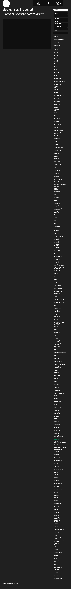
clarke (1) (56, 153)
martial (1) (56, 363)
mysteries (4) (57, 390)
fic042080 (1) (56, 247)
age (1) (55, 87)
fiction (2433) (57, 250)
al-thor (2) (56, 90)
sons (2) (56, 498)
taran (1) (56, 523)
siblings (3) (56, 491)
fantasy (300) (57, 226)
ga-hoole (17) (57, 268)
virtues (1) (56, 558)
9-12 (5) (55, 75)
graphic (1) (56, 290)
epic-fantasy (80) (58, 208)
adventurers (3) (57, 84)
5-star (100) (56, 72)
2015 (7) (55, 57)
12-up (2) (56, 49)
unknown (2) (57, 549)
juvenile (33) (57, 329)
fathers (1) (56, 230)
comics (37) (56, 158)
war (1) (55, 561)
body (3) (56, 127)
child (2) (56, 141)
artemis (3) (56, 109)
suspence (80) (57, 518)
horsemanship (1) (58, 308)
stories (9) (56, 512)
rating (23, 17)
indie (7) (56, 319)
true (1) (56, 544)
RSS (17, 583)
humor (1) (56, 310)
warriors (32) (57, 563)
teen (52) (56, 526)
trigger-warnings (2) (59, 540)
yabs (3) (56, 575)
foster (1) (56, 261)
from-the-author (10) (59, 265)
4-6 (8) (55, 69)
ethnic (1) (56, 211)
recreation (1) (57, 452)
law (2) (55, 335)
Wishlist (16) (57, 43)
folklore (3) (57, 259)
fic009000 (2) (56, 239)
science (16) (56, 480)
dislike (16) (56, 181)
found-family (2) (57, 262)
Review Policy (58, 26)
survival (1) (56, 517)
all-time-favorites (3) (59, 95)
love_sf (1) (56, 350)
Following (38, 3)
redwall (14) (57, 457)
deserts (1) (56, 176)
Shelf (56, 16)
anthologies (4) (57, 103)
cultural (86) (57, 170)
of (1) (55, 415)
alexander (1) (57, 92)
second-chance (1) (58, 483)
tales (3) (56, 521)
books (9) (56, 133)
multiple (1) (56, 387)
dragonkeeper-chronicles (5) (60, 185)
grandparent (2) (57, 285)
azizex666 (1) (57, 118)
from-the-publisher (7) (59, 267)
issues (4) (56, 327)
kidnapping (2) (57, 332)
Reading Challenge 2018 (60, 29)
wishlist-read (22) (58, 567)
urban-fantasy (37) (58, 552)
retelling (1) (57, 466)
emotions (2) (57, 203)
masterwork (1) (57, 367)
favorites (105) (57, 233)
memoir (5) (56, 373)
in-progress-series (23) (59, 317)
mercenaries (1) (57, 375)
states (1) (56, 509)
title (19, 17)
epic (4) (55, 206)
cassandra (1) (57, 138)
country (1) (56, 167)
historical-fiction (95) (59, 302)
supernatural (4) (58, 515)
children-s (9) (57, 144)
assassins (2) (57, 113)
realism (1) (56, 451)
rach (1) (56, 441)
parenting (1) (57, 424)
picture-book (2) (58, 430)
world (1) (56, 572)
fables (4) (56, 217)
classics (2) (56, 156)
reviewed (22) (57, 471)
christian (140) (57, 150)
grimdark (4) (57, 293)
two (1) (55, 546)
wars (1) (56, 564)
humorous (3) (57, 311)
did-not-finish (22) (58, 179)
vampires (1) (56, 555)
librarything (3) (57, 343)
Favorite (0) (56, 42)
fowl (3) (56, 264)
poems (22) (56, 435)
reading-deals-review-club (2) (60, 448)
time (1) (55, 535)
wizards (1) (56, 569)
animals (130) (57, 101)
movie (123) (56, 384)
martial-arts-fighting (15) (60, 364)
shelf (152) (56, 486)
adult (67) (56, 80)
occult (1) (56, 412)
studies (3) (56, 514)
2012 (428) (56, 52)
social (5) (56, 497)
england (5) (56, 205)
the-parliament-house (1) (59, 529)
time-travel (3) (57, 537)
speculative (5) (57, 503)
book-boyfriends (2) (58, 130)
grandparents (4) (58, 288)
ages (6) (56, 89)
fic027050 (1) (56, 242)
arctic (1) (56, 107)
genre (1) (56, 271)
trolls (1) (56, 543)
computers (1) (57, 161)
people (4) (56, 427)
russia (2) (56, 475)
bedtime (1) (56, 121)
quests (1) (56, 439)
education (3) (57, 197)
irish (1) (56, 326)
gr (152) (56, 282)
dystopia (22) (57, 189)
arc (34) (56, 106)
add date (5, 17)
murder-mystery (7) (58, 389)
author (15, 17)
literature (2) (57, 346)
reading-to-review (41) (59, 449)
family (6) (56, 223)
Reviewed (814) (57, 45)
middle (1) (56, 378)
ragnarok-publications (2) (60, 442)
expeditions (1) (57, 215)
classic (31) (56, 155)
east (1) (56, 192)
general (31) (57, 270)
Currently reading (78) (59, 39)
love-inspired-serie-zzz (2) (60, 352)
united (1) (56, 547)
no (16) (55, 404)
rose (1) (56, 474)
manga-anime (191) (58, 361)
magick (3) (56, 358)
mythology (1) (57, 396)
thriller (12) (57, 532)
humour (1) (56, 313)
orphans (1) (56, 421)
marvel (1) (56, 366)
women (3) (56, 570)
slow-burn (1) (57, 495)
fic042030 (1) (56, 244)
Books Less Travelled (18, 9)
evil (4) (55, 214)
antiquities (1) (57, 104)
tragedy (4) (56, 538)
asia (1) (55, 112)
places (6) (56, 433)
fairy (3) (56, 220)
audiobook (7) (57, 115)
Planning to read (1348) (59, 38)
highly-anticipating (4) (59, 299)
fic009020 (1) (56, 241)
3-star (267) (56, 66)
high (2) (55, 296)
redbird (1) (56, 454)
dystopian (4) (57, 191)
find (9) (55, 253)
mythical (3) (56, 395)
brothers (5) (57, 136)
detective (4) (57, 178)
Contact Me (58, 23)
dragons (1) (56, 186)
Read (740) (56, 36)
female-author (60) (58, 236)
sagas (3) (56, 477)
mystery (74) (57, 392)
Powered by (9, 585)
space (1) (56, 500)
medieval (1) (56, 372)
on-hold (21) (57, 416)
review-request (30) (58, 469)
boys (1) (56, 135)
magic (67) (56, 355)
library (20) (56, 341)
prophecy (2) (57, 438)
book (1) (56, 129)
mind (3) (55, 381)
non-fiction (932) (58, 407)
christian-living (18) (58, 152)
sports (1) (56, 506)
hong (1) (56, 305)
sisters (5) (56, 494)
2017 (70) (56, 60)
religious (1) (57, 463)
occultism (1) (57, 413)
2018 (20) (56, 61)
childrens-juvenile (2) (59, 147)
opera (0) (56, 418)
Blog (56, 13)
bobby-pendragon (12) (59, 126)
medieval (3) (56, 370)
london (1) (56, 347)
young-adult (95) (58, 578)
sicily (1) (56, 492)
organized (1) (57, 419)
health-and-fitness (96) (59, 294)
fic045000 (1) (56, 248)
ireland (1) (56, 324)
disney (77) (56, 182)
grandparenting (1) (58, 287)
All (55, 35)
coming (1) (56, 159)
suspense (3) (57, 520)
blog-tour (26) (57, 124)
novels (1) (56, 410)
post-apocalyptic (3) (58, 436)
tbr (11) (56, 524)
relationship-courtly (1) (59, 460)
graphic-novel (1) (58, 291)
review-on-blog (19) (58, 468)
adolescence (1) (57, 78)
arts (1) (56, 110)
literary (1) (56, 344)
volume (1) (56, 560)
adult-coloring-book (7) (59, 81)
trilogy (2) (56, 541)
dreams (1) (56, 188)
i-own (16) (56, 314)
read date (10, 17)
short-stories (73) (58, 489)
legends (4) (56, 338)
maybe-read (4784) (58, 369)
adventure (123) (57, 83)
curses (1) (56, 173)
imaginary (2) (57, 316)
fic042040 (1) (56, 245)
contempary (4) (57, 164)
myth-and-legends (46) (59, 393)
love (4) (56, 349)
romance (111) (57, 472)
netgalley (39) (57, 401)
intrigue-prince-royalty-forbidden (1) (59, 323)
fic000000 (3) (56, 238)
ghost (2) (56, 273)
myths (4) (56, 398)
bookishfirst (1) (57, 132)
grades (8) (56, 284)
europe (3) (56, 212)
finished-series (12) (58, 256)
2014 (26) (56, 55)
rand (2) (56, 444)
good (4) (56, 279)
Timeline (57, 18)
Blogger (57, 21)
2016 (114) (56, 58)
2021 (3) (55, 64)
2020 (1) (55, 63)
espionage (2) (57, 209)
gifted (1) (56, 276)
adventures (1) (57, 86)
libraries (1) (57, 340)
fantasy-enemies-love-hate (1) (60, 228)
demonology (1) (57, 175)
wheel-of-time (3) (58, 566)
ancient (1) (56, 98)
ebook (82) (56, 194)
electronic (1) (57, 200)
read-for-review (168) (59, 445)
